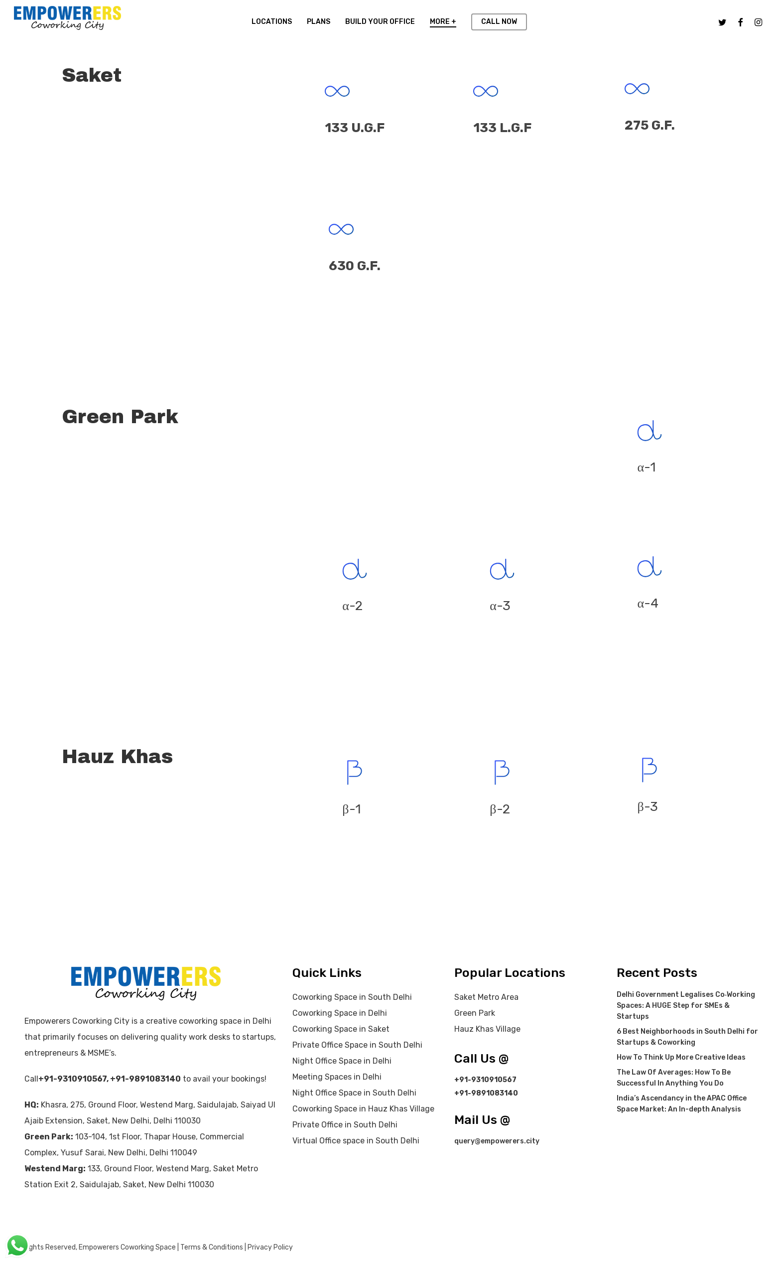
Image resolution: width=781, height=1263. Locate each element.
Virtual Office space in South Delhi (355, 1140)
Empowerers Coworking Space (127, 1247)
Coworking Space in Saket (341, 1029)
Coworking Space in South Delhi (352, 997)
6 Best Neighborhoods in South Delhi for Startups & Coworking (687, 1037)
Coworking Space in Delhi (339, 1013)
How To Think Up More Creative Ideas (681, 1057)
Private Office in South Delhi (344, 1124)
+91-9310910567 (72, 1079)
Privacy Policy (270, 1247)
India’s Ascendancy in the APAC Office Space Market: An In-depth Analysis (682, 1103)
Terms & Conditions (211, 1247)
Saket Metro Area (486, 997)
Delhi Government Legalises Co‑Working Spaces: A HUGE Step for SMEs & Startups (686, 1005)
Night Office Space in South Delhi (354, 1093)
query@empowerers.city (496, 1141)
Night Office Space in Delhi (341, 1061)
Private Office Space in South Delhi (357, 1045)
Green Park (474, 1013)
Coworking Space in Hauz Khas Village (363, 1108)
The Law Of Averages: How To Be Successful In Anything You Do (674, 1078)
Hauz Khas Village (487, 1029)
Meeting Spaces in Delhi (337, 1077)
